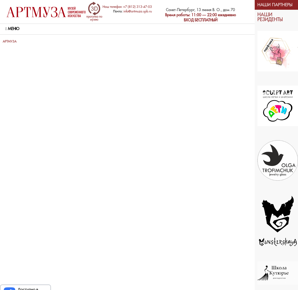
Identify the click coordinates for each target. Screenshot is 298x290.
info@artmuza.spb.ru (137, 11)
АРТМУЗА (10, 41)
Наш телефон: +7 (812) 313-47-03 (127, 7)
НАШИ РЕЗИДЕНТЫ (270, 17)
